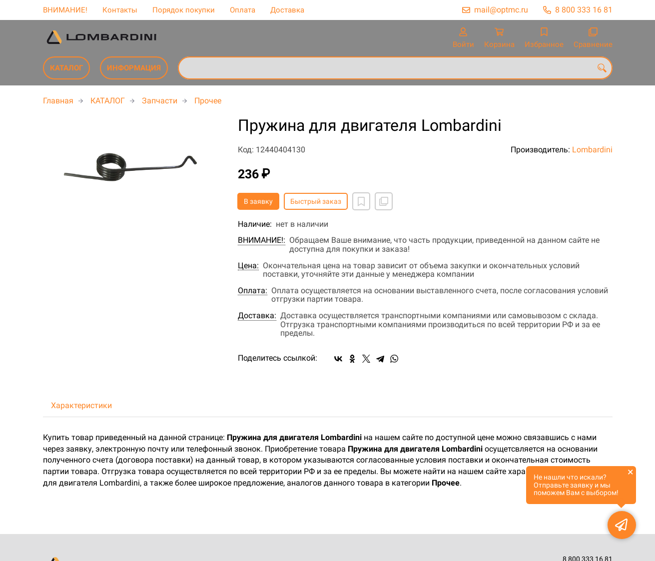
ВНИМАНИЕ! (65, 9)
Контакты (119, 9)
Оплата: (252, 290)
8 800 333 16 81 (584, 9)
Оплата (242, 9)
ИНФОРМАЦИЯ (134, 67)
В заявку (258, 201)
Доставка (287, 9)
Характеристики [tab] (81, 405)
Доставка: (257, 315)
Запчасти (159, 100)
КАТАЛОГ (66, 67)
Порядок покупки (183, 9)
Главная (58, 100)
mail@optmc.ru (501, 9)
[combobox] (395, 67)
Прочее (207, 100)
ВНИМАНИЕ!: (261, 240)
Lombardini (592, 149)
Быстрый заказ (315, 201)
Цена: (248, 265)
